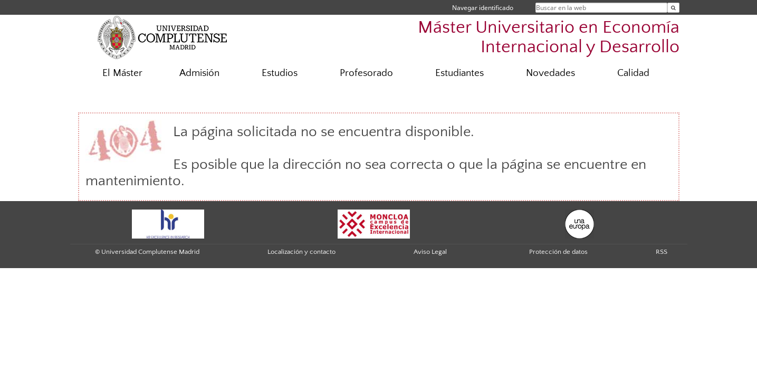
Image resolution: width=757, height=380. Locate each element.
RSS (661, 251)
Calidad (633, 73)
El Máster (122, 73)
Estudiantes (459, 73)
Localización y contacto (301, 251)
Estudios (280, 73)
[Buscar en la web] (673, 8)
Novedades (550, 73)
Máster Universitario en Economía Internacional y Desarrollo (548, 37)
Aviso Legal (430, 251)
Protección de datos (558, 251)
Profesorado (366, 73)
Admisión (199, 73)
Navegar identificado (482, 7)
